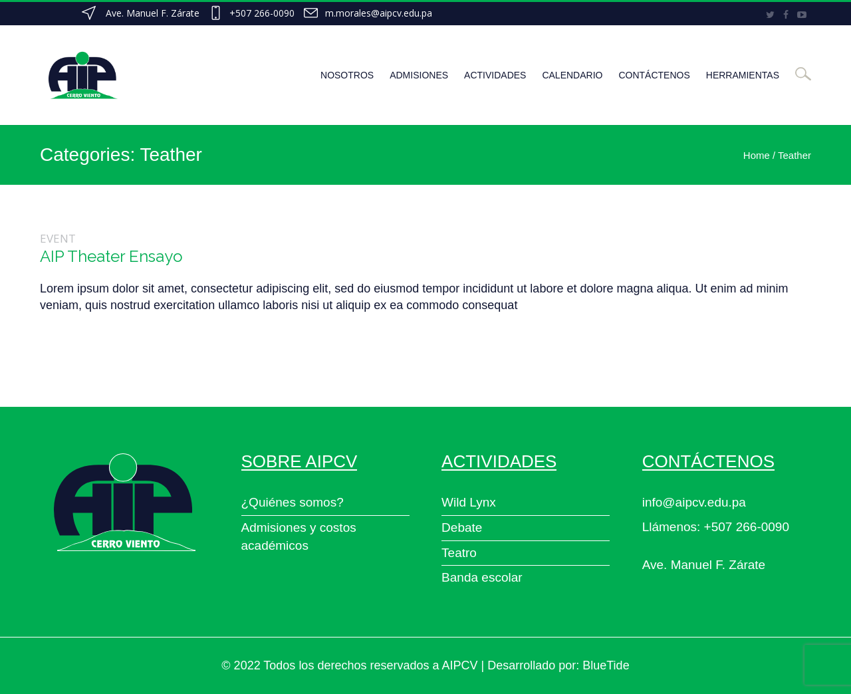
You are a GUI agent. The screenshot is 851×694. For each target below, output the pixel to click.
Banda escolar (481, 577)
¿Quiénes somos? (292, 502)
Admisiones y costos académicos (298, 536)
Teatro (459, 553)
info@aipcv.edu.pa (694, 502)
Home (756, 155)
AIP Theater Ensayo (111, 256)
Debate (461, 527)
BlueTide (605, 665)
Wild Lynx (468, 502)
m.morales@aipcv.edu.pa (378, 13)
